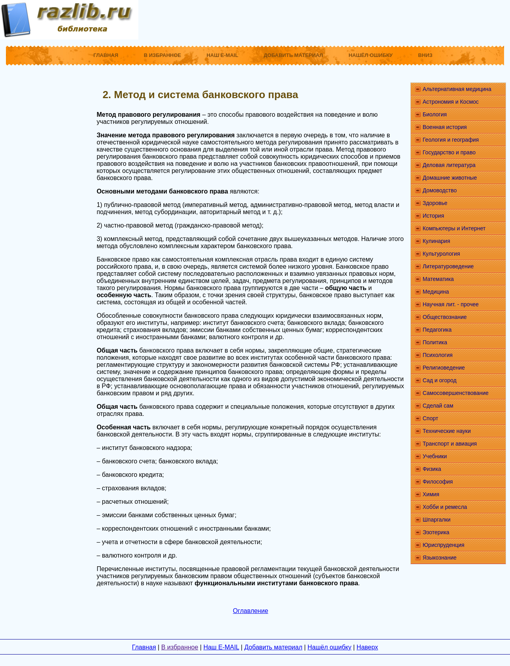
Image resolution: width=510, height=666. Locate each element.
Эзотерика (436, 532)
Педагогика (437, 329)
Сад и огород (440, 380)
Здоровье (435, 203)
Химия (431, 494)
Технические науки (447, 431)
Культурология (441, 253)
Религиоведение (444, 367)
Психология (438, 355)
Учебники (435, 456)
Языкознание (440, 557)
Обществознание (445, 317)
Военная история (445, 127)
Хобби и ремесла (445, 507)
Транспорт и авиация (450, 443)
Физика (432, 469)
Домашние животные (450, 178)
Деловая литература (449, 165)
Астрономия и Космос (451, 102)
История (433, 216)
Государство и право (449, 152)
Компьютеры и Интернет (454, 228)
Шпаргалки (437, 519)
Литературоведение (448, 266)
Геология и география (451, 140)
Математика (438, 279)
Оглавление (250, 610)
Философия (438, 481)
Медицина (436, 291)
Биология (435, 114)
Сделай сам (438, 405)
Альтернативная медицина (457, 89)
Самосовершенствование (456, 393)
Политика (435, 342)
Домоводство (440, 190)
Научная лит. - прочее (451, 304)
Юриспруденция (444, 545)
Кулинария (436, 241)
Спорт (430, 418)
